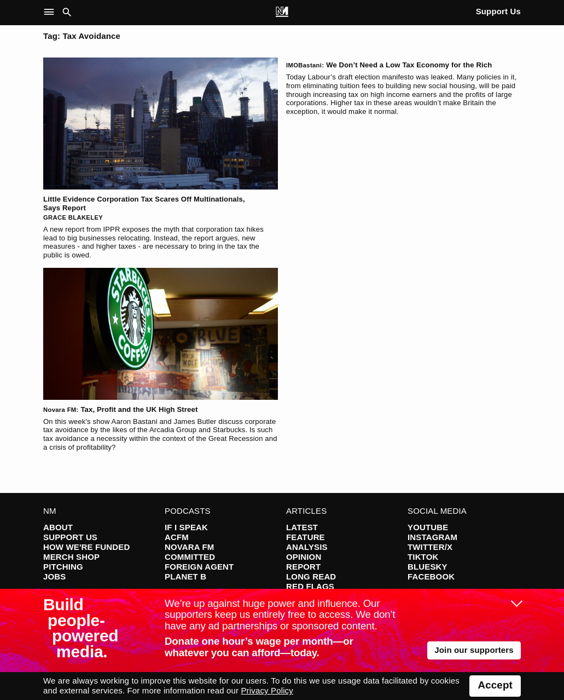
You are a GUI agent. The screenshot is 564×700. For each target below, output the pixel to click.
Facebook (431, 576)
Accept (495, 685)
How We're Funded (86, 547)
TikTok (423, 556)
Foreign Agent (199, 566)
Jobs (54, 576)
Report (303, 566)
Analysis (307, 547)
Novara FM (189, 547)
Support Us (498, 11)
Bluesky (427, 566)
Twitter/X (430, 547)
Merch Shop (71, 556)
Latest (302, 527)
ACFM (177, 537)
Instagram (432, 537)
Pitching (63, 566)
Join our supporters (474, 650)
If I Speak (186, 527)
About (58, 527)
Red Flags (310, 586)
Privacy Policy (267, 690)
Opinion (303, 556)
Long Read (311, 576)
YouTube (428, 527)
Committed (190, 556)
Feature (305, 537)
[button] (51, 13)
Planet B (185, 576)
